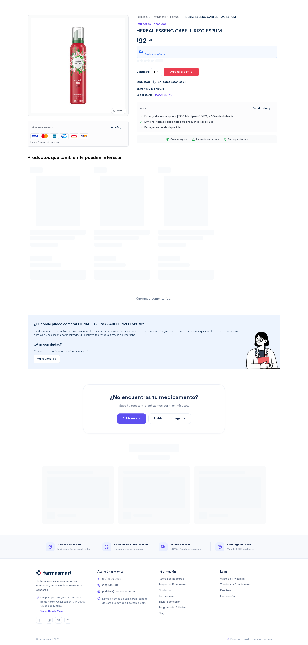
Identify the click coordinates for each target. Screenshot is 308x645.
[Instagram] (49, 620)
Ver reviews (46, 359)
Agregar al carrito (181, 71)
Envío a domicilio (169, 601)
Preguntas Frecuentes (172, 584)
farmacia (142, 17)
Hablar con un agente (169, 435)
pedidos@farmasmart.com (116, 591)
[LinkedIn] (58, 620)
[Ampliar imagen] (118, 111)
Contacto (165, 590)
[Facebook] (39, 620)
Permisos (225, 590)
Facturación (227, 596)
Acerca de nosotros (171, 578)
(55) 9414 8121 (108, 585)
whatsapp (129, 335)
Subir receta (132, 435)
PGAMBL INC (164, 95)
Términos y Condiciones (235, 584)
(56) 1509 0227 (109, 579)
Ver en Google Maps (51, 611)
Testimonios (166, 596)
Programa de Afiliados (172, 607)
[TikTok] (68, 620)
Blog (161, 613)
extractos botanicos (168, 82)
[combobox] (156, 72)
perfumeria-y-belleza (166, 17)
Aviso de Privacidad (232, 578)
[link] (210, 17)
